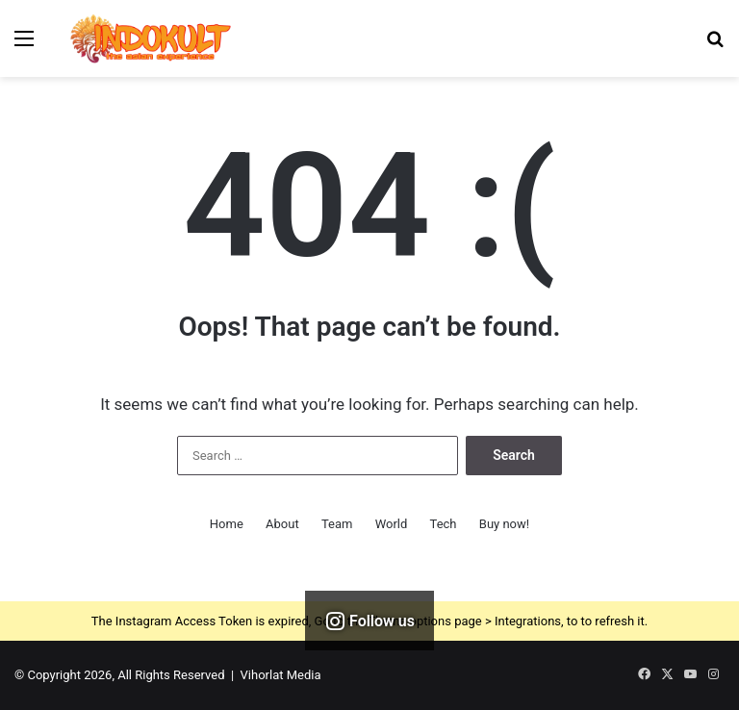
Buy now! (504, 524)
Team (337, 524)
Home (226, 524)
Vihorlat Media (281, 675)
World (391, 524)
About (282, 524)
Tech (443, 524)
